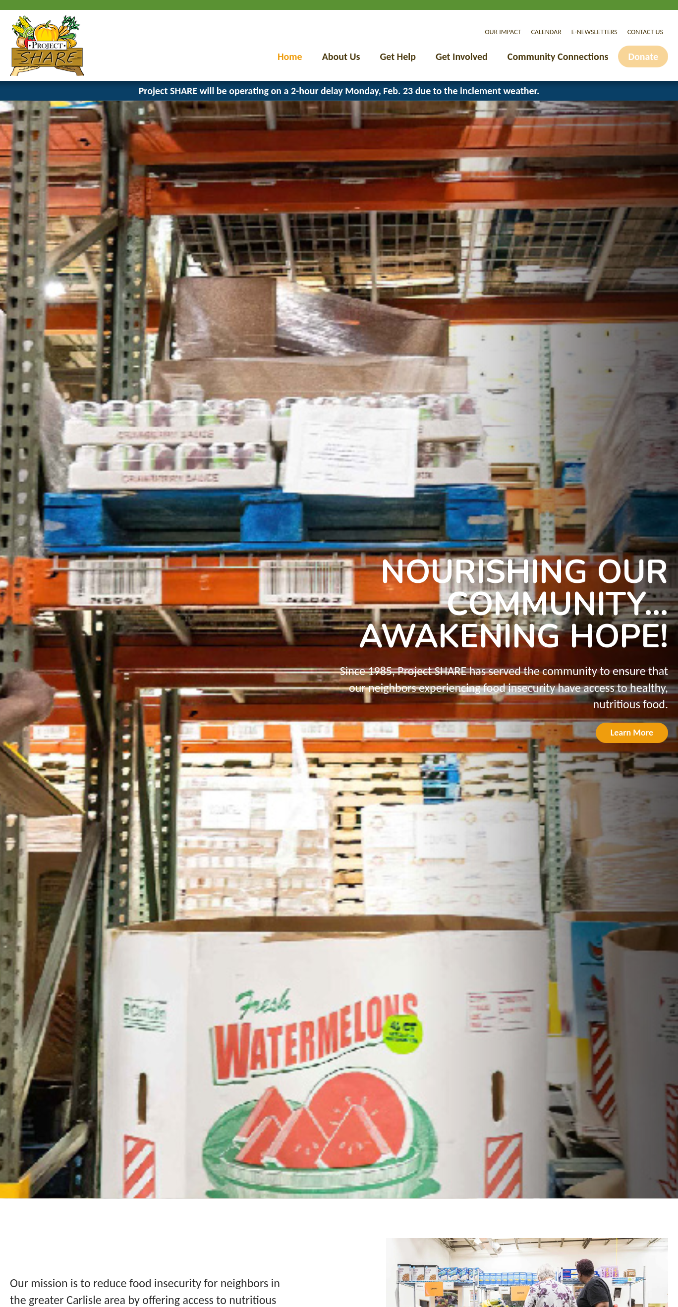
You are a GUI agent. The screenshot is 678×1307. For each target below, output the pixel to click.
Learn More (632, 732)
